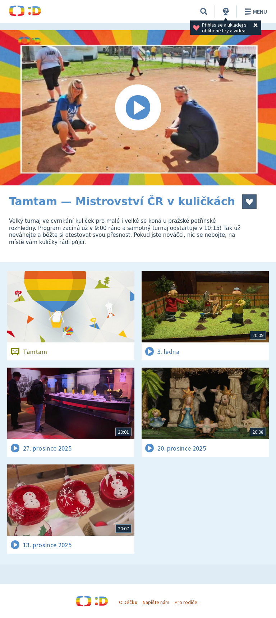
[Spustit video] (138, 107)
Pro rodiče (186, 602)
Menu (254, 11)
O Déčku (128, 602)
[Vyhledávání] (204, 11)
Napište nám (156, 602)
